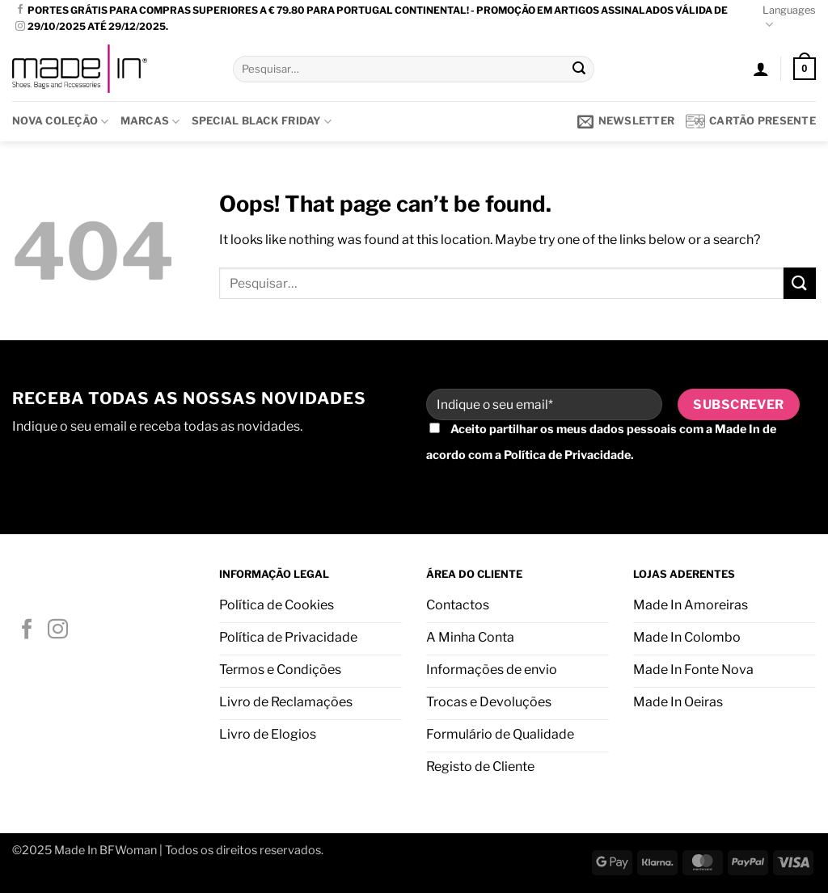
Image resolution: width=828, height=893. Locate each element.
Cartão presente (751, 121)
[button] (761, 68)
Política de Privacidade (567, 455)
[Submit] (580, 68)
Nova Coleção (60, 121)
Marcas (150, 121)
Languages (789, 18)
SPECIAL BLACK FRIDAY (262, 121)
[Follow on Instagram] (20, 26)
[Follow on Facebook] (20, 9)
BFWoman (128, 850)
